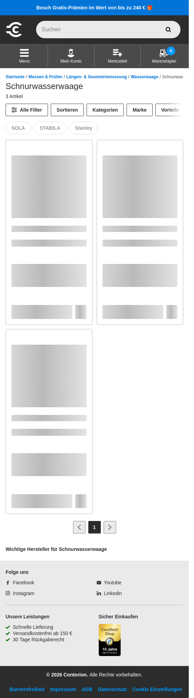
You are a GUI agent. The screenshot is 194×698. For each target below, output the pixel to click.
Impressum (63, 689)
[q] (108, 29)
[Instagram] (20, 593)
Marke (139, 110)
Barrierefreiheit (27, 689)
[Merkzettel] (117, 56)
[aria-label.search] (168, 30)
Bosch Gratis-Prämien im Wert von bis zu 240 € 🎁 (94, 7)
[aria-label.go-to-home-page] (14, 36)
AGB (87, 689)
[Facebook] (20, 582)
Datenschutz (112, 689)
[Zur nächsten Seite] (110, 527)
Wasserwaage (144, 76)
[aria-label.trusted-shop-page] (110, 641)
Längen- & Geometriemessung (96, 76)
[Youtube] (109, 582)
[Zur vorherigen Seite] (79, 527)
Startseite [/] (15, 76)
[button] (24, 56)
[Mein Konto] (71, 56)
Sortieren (67, 110)
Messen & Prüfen (45, 76)
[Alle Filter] (27, 110)
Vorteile (170, 110)
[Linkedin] (109, 593)
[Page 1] (94, 527)
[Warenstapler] (164, 56)
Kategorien (105, 110)
